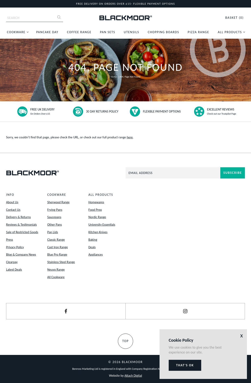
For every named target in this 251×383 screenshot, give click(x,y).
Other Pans (54, 225)
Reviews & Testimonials (21, 225)
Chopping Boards (163, 32)
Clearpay (11, 262)
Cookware (16, 32)
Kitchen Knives (98, 232)
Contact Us (13, 210)
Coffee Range (79, 32)
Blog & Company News (21, 254)
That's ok (185, 365)
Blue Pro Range (57, 254)
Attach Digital (133, 376)
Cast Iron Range (57, 247)
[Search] (59, 18)
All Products (230, 32)
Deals (92, 247)
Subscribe (232, 173)
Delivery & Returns (18, 217)
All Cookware (56, 277)
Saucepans (54, 217)
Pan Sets (107, 32)
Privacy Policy (15, 247)
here (130, 137)
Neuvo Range (56, 269)
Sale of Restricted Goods (22, 232)
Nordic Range (97, 217)
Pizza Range (198, 32)
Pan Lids (52, 232)
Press (9, 240)
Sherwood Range (58, 202)
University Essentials (101, 225)
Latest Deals (14, 269)
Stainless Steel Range (61, 262)
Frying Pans (54, 210)
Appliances (95, 254)
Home (114, 76)
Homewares (96, 202)
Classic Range (56, 240)
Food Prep (95, 210)
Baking (92, 240)
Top (125, 341)
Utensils (131, 32)
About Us (12, 202)
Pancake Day (47, 32)
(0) (234, 18)
